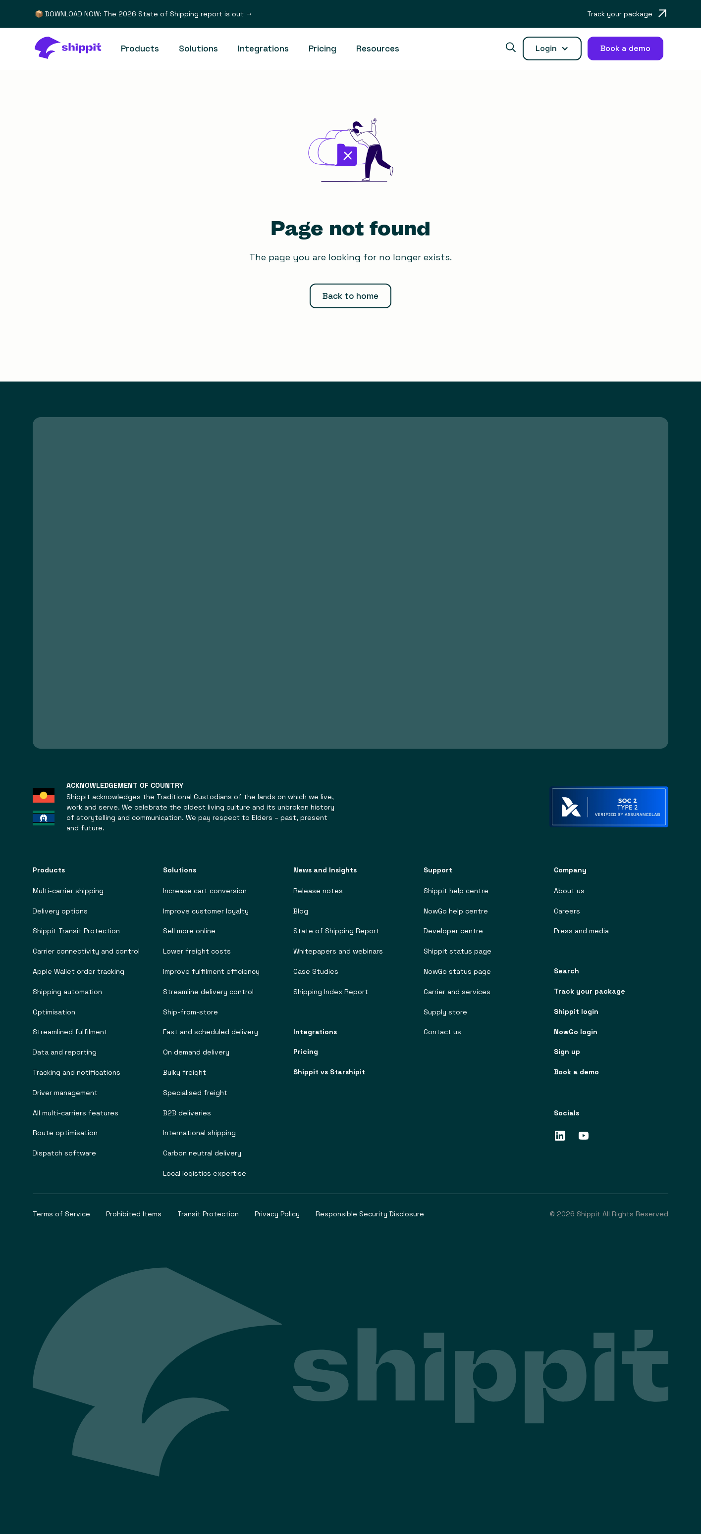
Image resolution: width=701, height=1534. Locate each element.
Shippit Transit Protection (76, 931)
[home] (73, 48)
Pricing (322, 48)
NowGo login (575, 1031)
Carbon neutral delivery (202, 1153)
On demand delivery (196, 1052)
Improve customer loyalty (206, 911)
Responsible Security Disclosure (370, 1213)
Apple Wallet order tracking (78, 971)
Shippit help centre (456, 890)
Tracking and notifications (76, 1072)
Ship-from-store (190, 1011)
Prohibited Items (134, 1213)
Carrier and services (457, 991)
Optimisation (54, 1011)
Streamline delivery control (208, 991)
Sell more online (189, 931)
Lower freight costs (197, 951)
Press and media (581, 931)
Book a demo (576, 1072)
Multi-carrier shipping (68, 890)
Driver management (65, 1092)
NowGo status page (457, 971)
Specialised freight (195, 1092)
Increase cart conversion (205, 890)
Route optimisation (65, 1133)
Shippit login (576, 1011)
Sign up (567, 1052)
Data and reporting (65, 1052)
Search (566, 971)
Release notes (318, 890)
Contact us (442, 1032)
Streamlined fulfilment (70, 1032)
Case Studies (315, 971)
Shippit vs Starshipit (329, 1072)
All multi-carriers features (75, 1112)
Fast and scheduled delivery (210, 1032)
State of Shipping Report (336, 931)
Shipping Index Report (330, 991)
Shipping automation (67, 991)
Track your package (589, 991)
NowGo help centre (456, 911)
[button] (140, 49)
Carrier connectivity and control (86, 951)
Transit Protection (208, 1213)
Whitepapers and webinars (338, 951)
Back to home (350, 295)
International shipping (199, 1133)
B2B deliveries (187, 1112)
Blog (300, 911)
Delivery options (60, 911)
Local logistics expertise (204, 1173)
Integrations (263, 48)
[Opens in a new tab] (626, 13)
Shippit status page (457, 951)
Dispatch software (64, 1153)
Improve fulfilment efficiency (211, 971)
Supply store (445, 1011)
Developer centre (453, 931)
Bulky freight (184, 1072)
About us (569, 890)
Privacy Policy (277, 1213)
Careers (567, 911)
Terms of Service (61, 1213)
